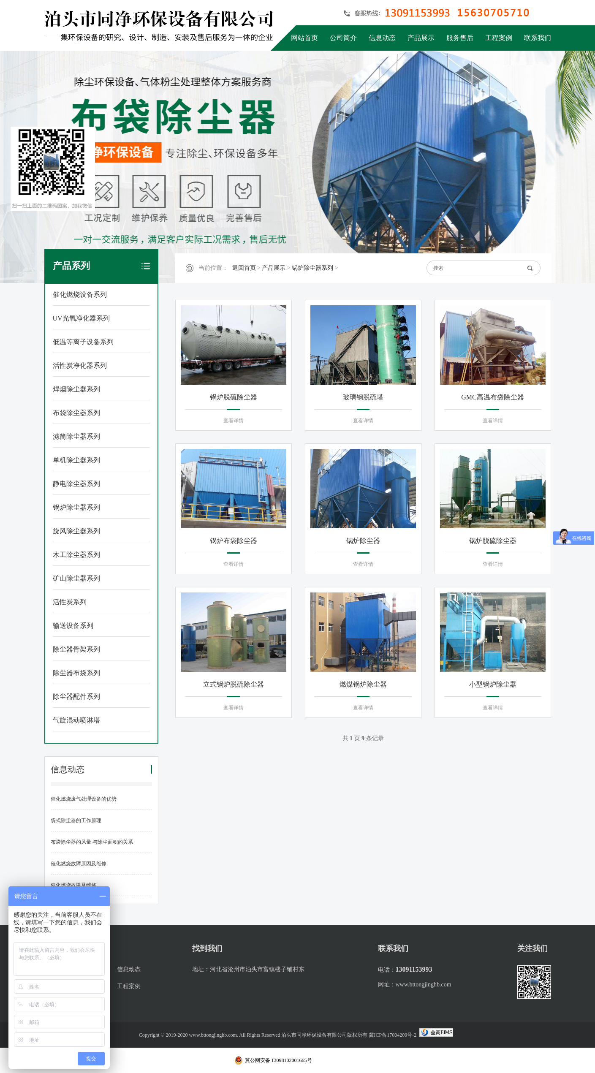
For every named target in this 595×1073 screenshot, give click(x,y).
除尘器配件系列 (76, 696)
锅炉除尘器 (363, 540)
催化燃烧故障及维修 (73, 885)
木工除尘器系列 (76, 554)
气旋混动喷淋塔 (76, 720)
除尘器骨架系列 (76, 649)
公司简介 (343, 37)
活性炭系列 (70, 602)
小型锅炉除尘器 (492, 684)
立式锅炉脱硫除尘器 (233, 684)
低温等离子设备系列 (83, 341)
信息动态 (382, 37)
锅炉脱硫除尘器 (233, 397)
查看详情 (233, 421)
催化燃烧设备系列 (80, 294)
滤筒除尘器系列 (76, 436)
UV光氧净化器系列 (81, 318)
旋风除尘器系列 (76, 531)
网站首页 (304, 37)
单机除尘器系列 (76, 460)
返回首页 (244, 268)
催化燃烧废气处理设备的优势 (84, 799)
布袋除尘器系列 (76, 412)
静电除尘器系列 (76, 483)
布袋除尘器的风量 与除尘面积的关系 (92, 842)
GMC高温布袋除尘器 (492, 397)
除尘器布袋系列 (76, 672)
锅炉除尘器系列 (76, 507)
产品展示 (421, 37)
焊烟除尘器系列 (76, 389)
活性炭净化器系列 (80, 365)
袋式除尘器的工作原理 (76, 820)
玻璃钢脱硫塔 (363, 397)
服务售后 (459, 37)
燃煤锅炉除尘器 (363, 684)
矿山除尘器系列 (76, 578)
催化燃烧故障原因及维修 (78, 864)
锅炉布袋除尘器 (233, 540)
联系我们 (537, 37)
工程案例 (498, 37)
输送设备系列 (73, 625)
